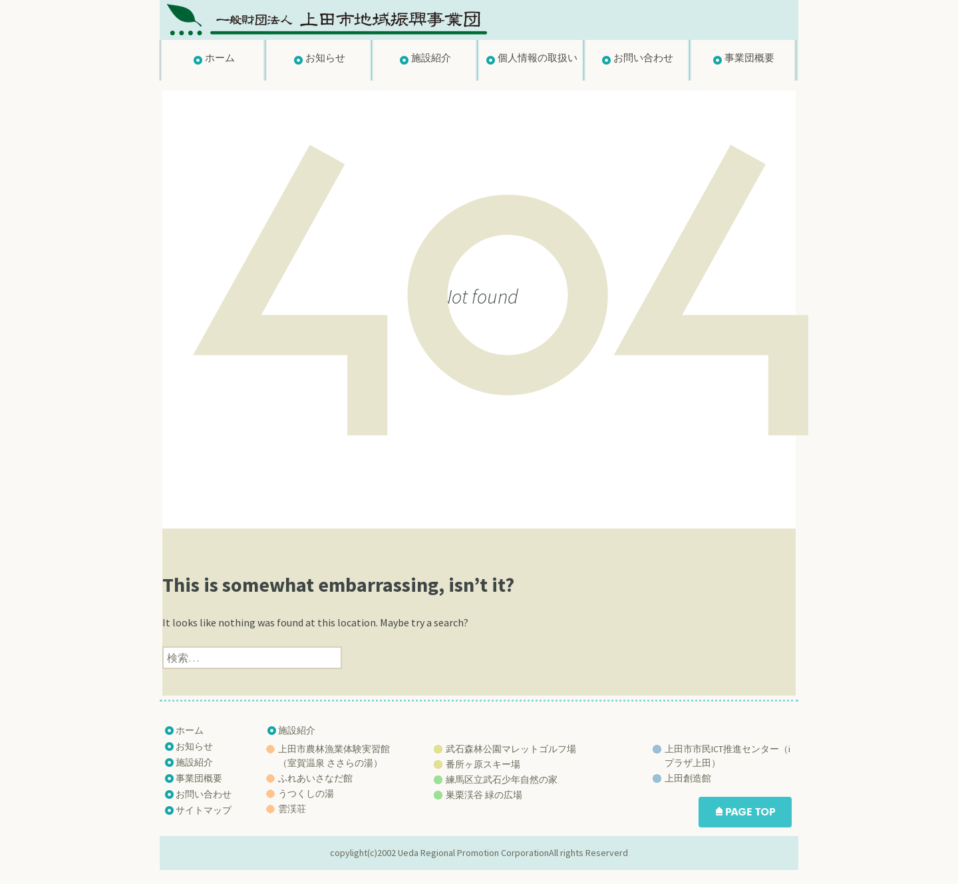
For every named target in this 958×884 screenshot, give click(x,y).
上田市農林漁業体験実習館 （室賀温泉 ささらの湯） (334, 756)
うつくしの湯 (306, 793)
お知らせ (325, 57)
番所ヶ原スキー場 (483, 764)
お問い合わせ (643, 57)
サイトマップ (204, 810)
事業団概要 (749, 57)
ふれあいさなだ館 (315, 778)
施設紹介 (431, 57)
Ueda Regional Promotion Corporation (473, 853)
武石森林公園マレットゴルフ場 (511, 749)
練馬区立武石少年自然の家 (502, 779)
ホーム (220, 57)
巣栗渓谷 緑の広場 (484, 795)
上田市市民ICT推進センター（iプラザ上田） (727, 756)
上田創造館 (688, 778)
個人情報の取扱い (537, 57)
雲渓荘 (292, 809)
